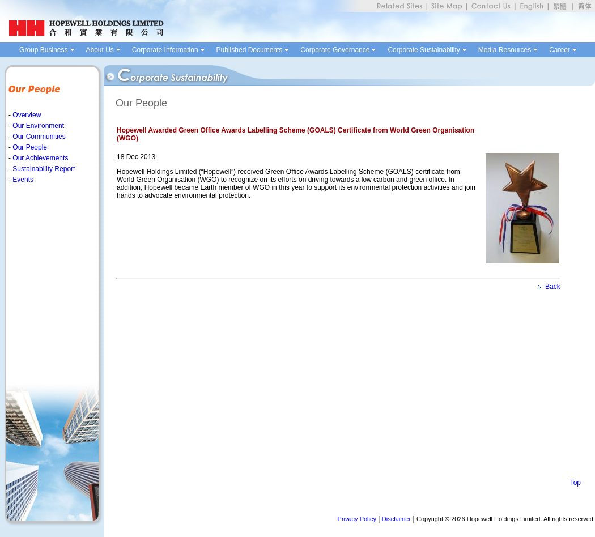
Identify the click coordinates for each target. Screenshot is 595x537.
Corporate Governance (334, 50)
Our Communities (38, 136)
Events (22, 180)
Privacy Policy (357, 518)
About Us (100, 50)
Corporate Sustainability (424, 50)
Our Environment (37, 126)
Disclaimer (396, 518)
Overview (26, 115)
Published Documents (249, 50)
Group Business (43, 50)
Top (575, 483)
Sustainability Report (43, 169)
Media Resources (504, 50)
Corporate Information (165, 50)
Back (552, 287)
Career (559, 50)
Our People (29, 147)
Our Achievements (39, 158)
